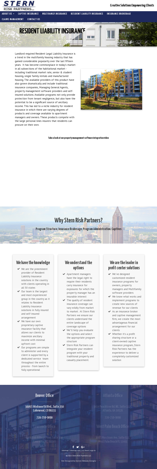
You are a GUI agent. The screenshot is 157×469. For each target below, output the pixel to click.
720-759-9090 (44, 417)
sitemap (65, 450)
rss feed (85, 450)
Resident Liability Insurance (87, 14)
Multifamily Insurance (54, 14)
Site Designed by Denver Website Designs (78, 461)
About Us (8, 14)
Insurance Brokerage (119, 14)
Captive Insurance (28, 14)
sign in (93, 450)
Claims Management (13, 19)
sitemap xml (75, 450)
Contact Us (33, 19)
